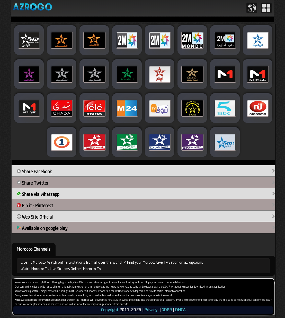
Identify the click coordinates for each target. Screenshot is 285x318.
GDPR (167, 310)
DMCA (180, 310)
